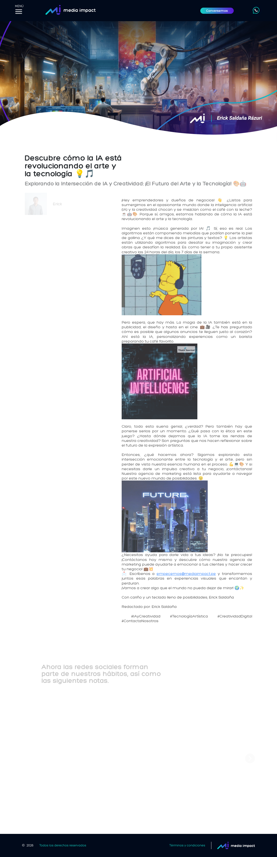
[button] (250, 758)
